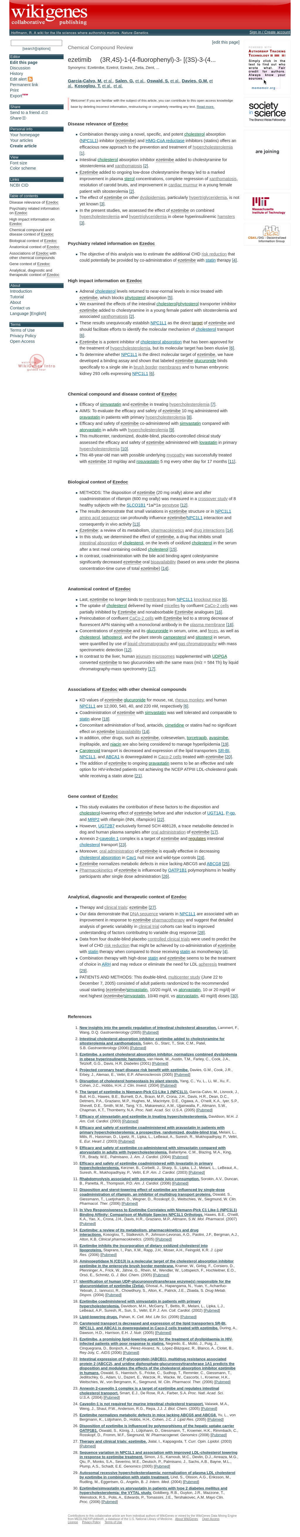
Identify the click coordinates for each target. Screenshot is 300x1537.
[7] (213, 404)
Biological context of (33, 240)
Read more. (205, 106)
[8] (189, 417)
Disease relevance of (34, 202)
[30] (234, 996)
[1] (81, 153)
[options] (43, 48)
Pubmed (151, 1032)
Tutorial (17, 296)
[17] (151, 669)
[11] (231, 461)
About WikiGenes (186, 1519)
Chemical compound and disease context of (31, 232)
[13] (136, 524)
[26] (165, 876)
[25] (225, 863)
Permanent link (24, 84)
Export (19, 95)
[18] (105, 719)
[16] (218, 612)
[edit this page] (226, 42)
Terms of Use (22, 330)
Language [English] (28, 313)
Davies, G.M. (195, 80)
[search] (29, 48)
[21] (138, 775)
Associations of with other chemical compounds (33, 255)
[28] (201, 932)
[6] (81, 335)
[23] (122, 844)
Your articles (21, 140)
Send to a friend (28, 112)
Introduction (21, 291)
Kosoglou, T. (88, 85)
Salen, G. (124, 80)
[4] (234, 260)
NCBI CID (19, 185)
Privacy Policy (23, 335)
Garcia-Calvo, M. (85, 80)
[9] (171, 429)
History (16, 73)
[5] (170, 297)
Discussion (20, 68)
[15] (173, 549)
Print (14, 90)
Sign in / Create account (270, 32)
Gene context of (29, 264)
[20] (228, 756)
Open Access (22, 341)
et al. (108, 81)
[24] (200, 857)
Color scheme (23, 168)
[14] (229, 530)
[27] (152, 907)
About (15, 302)
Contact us (20, 308)
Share (18, 118)
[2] (145, 165)
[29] (82, 970)
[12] (183, 505)
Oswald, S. (158, 80)
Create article (23, 146)
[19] (224, 744)
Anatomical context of (34, 247)
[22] (160, 819)
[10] (124, 449)
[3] (102, 204)
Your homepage (25, 134)
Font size (18, 163)
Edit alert (21, 79)
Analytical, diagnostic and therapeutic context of (34, 272)
